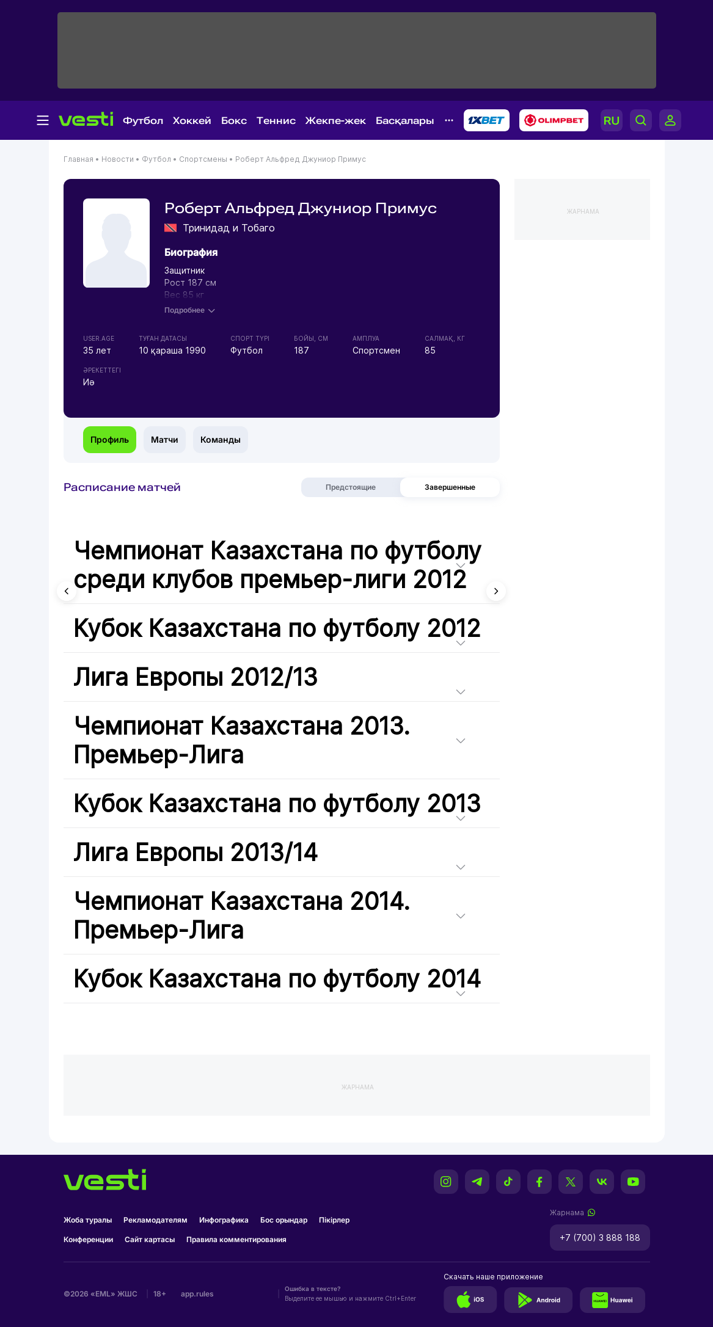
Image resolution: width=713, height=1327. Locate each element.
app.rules (197, 1293)
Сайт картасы (150, 1239)
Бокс (234, 120)
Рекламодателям (155, 1219)
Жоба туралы (88, 1219)
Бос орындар (283, 1219)
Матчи (164, 439)
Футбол (143, 120)
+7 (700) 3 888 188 (600, 1237)
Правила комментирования (236, 1239)
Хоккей (192, 120)
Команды (220, 439)
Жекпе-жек (335, 120)
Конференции (88, 1239)
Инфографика (224, 1219)
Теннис (276, 120)
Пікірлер (334, 1219)
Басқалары (405, 120)
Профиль (109, 439)
